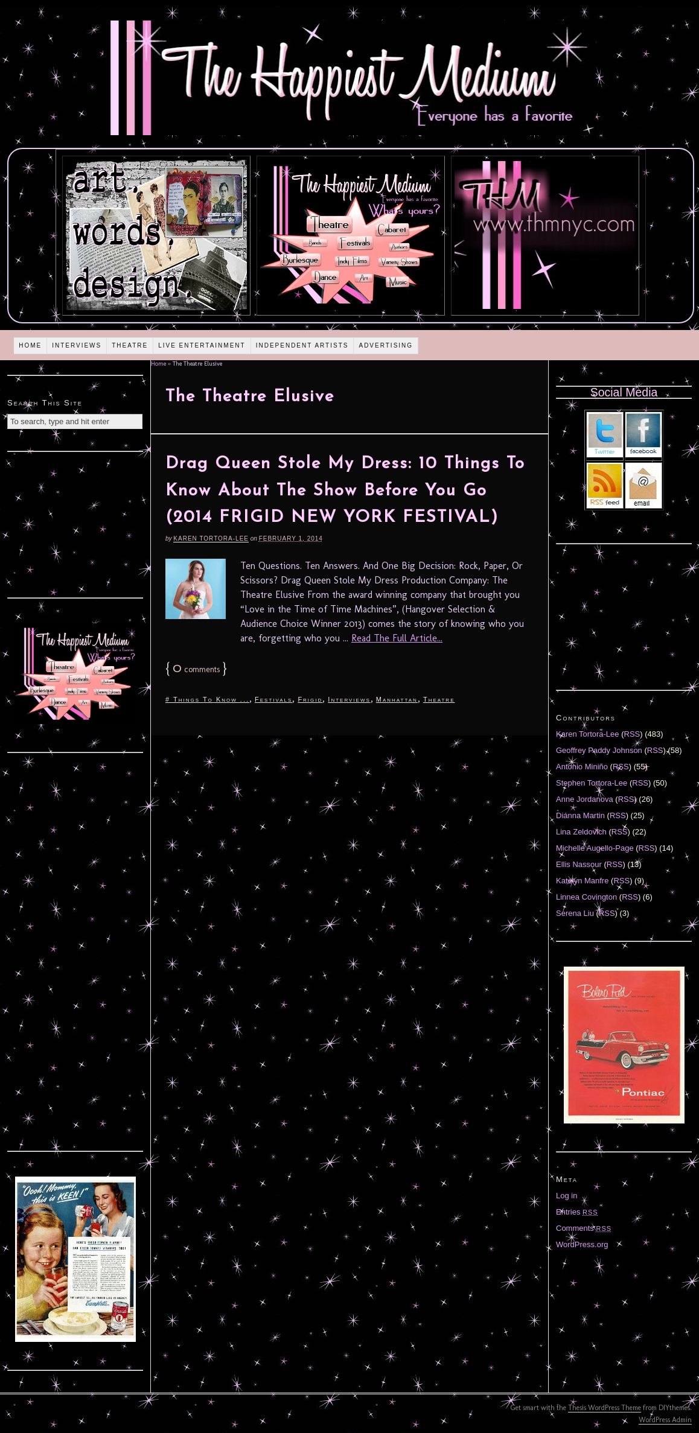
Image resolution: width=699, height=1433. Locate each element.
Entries (577, 1211)
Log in (566, 1195)
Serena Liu (575, 913)
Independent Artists (302, 345)
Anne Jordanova (584, 799)
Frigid (310, 699)
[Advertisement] (75, 523)
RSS (632, 734)
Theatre (130, 345)
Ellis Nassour (579, 864)
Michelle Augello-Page (595, 848)
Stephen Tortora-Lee (591, 782)
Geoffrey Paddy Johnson (599, 750)
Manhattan (397, 699)
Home (30, 345)
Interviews (76, 345)
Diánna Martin (580, 815)
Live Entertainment (202, 345)
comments (196, 669)
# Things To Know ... (207, 699)
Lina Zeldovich (581, 831)
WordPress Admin (665, 1420)
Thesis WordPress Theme (604, 1407)
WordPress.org (582, 1244)
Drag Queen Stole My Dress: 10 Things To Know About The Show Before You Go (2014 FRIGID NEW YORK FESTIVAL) (345, 491)
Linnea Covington (586, 896)
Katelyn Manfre (582, 880)
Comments (583, 1228)
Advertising (386, 345)
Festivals (273, 699)
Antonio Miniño (582, 766)
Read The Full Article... (396, 638)
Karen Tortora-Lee (211, 538)
